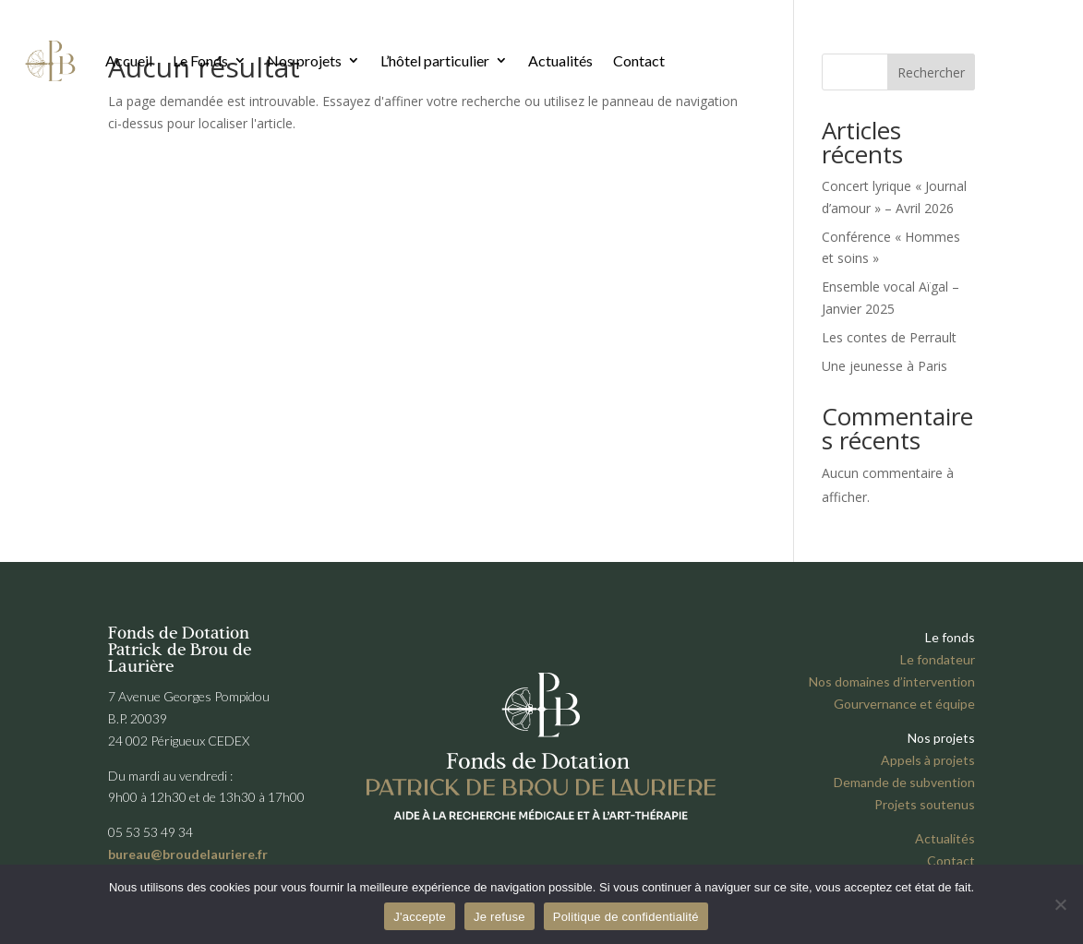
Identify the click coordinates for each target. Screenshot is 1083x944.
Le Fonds (200, 60)
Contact (639, 60)
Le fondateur (937, 659)
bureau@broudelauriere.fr (188, 854)
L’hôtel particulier (434, 60)
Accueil (128, 60)
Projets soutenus (924, 804)
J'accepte (419, 917)
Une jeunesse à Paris (884, 366)
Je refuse (499, 917)
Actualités (560, 60)
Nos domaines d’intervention (892, 681)
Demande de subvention (904, 782)
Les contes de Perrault (889, 337)
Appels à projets (928, 760)
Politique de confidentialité (626, 917)
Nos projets (304, 60)
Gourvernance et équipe (904, 703)
